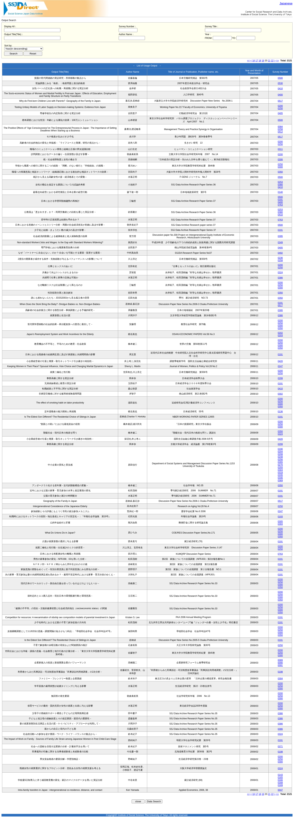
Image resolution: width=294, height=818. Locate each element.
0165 (280, 777)
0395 (280, 236)
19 (263, 60)
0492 (280, 253)
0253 (280, 182)
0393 (280, 524)
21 (269, 60)
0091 (280, 665)
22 (272, 60)
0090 (280, 662)
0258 (280, 129)
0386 (280, 277)
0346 (280, 478)
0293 (280, 467)
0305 (280, 521)
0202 (280, 333)
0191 (280, 199)
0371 (280, 746)
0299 (280, 378)
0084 (280, 126)
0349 (280, 242)
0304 (280, 678)
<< (248, 60)
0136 (280, 411)
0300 (280, 167)
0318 (280, 472)
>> (277, 60)
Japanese (286, 3)
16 (253, 60)
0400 (280, 94)
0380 (280, 184)
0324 (280, 272)
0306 (280, 159)
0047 (280, 790)
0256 (280, 459)
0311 (280, 149)
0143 (280, 775)
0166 (280, 780)
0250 (280, 108)
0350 (280, 172)
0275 (280, 465)
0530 (280, 83)
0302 (280, 394)
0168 (280, 782)
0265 (280, 462)
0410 (280, 88)
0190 (280, 449)
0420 (280, 361)
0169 (280, 785)
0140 (280, 192)
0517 (280, 101)
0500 (280, 78)
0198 (280, 672)
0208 (280, 454)
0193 (280, 516)
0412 (280, 132)
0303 (280, 470)
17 (256, 60)
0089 (280, 660)
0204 (280, 451)
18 (260, 60)
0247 (280, 366)
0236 (280, 258)
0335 (280, 475)
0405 (280, 113)
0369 (280, 480)
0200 (280, 106)
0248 (280, 457)
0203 (280, 335)
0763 (280, 205)
